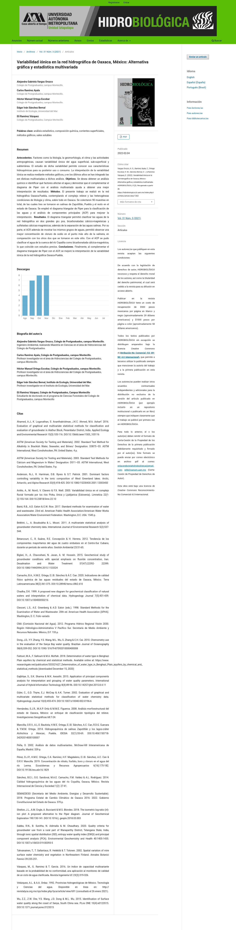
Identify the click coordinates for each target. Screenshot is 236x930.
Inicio (19, 51)
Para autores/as (195, 113)
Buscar (217, 40)
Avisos (77, 40)
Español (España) (196, 82)
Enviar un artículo (198, 57)
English (190, 77)
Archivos (30, 51)
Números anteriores (58, 40)
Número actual (35, 40)
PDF (125, 137)
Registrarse (114, 2)
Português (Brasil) (196, 87)
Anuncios (17, 40)
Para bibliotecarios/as (197, 118)
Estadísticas (105, 40)
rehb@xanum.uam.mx (135, 470)
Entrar (126, 2)
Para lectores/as (195, 108)
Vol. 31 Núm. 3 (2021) (50, 51)
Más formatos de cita (130, 202)
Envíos (90, 40)
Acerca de (123, 40)
